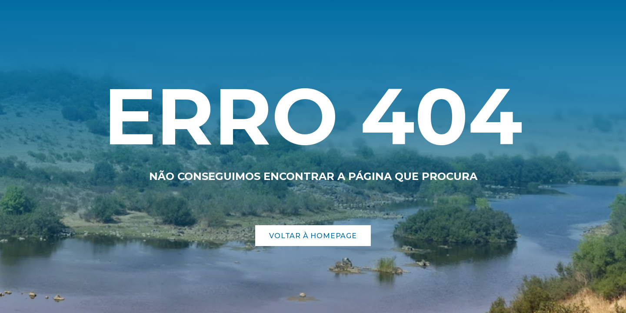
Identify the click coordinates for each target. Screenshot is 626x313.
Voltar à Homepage (313, 236)
